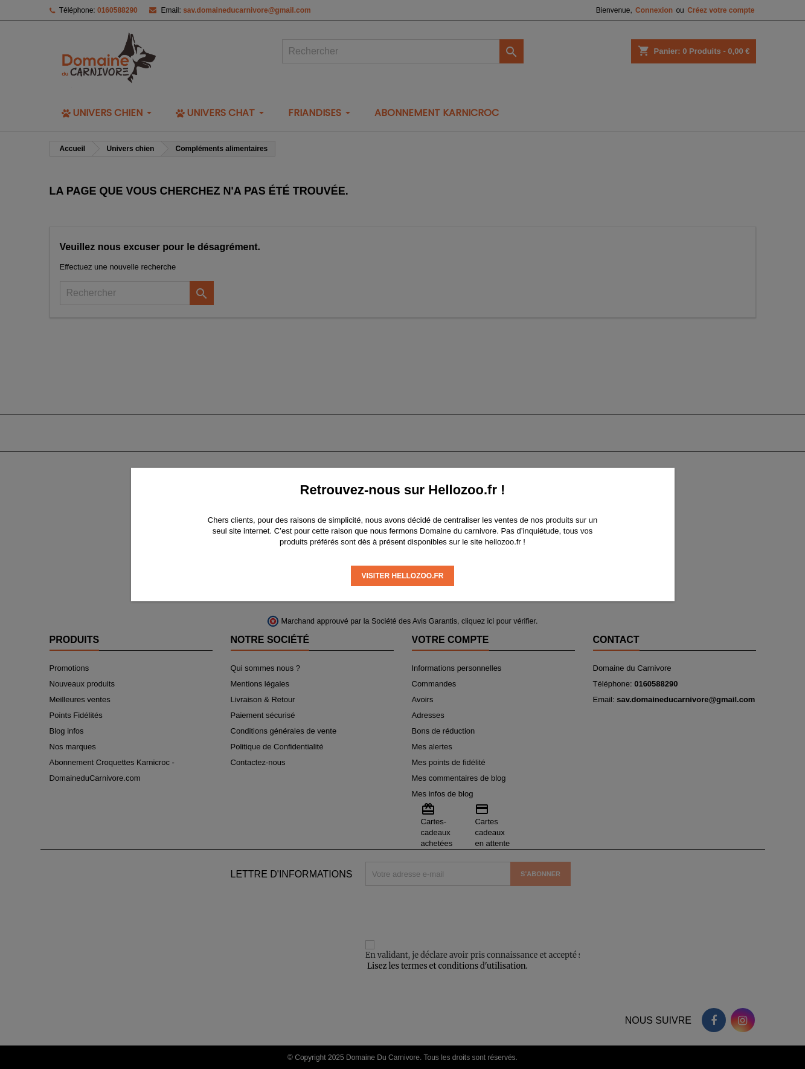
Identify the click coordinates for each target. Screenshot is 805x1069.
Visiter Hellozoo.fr (402, 576)
